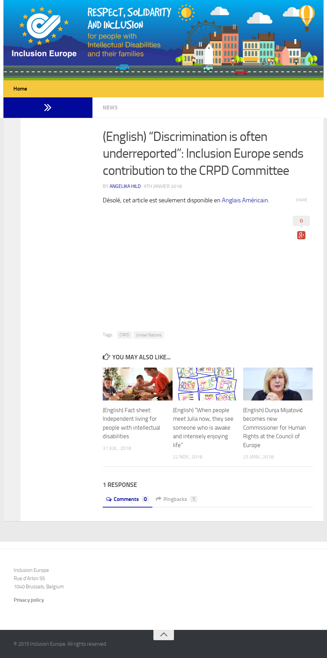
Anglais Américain (245, 200)
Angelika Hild (125, 186)
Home (20, 88)
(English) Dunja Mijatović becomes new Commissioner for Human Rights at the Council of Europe (274, 427)
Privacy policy (29, 600)
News (110, 107)
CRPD (124, 335)
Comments (127, 499)
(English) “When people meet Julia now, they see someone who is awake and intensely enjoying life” (203, 427)
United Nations (149, 335)
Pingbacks (176, 499)
